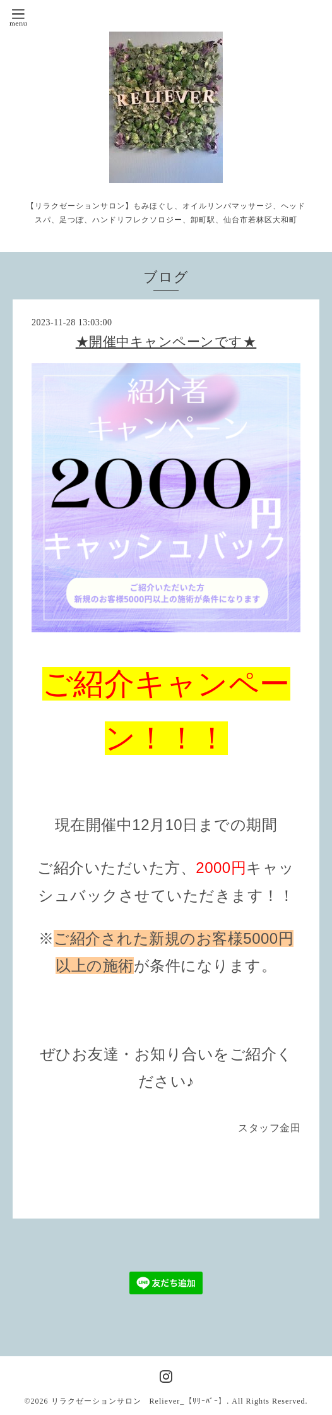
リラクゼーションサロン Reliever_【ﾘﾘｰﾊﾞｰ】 (139, 1401)
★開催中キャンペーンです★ (166, 341)
